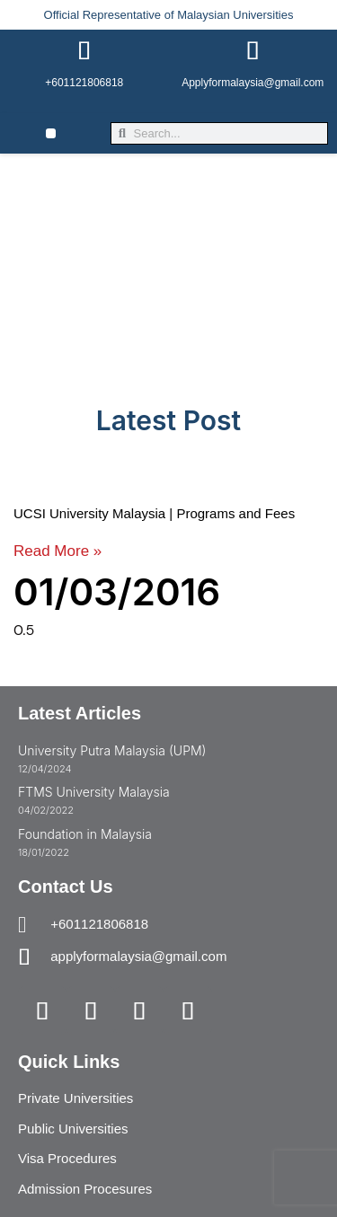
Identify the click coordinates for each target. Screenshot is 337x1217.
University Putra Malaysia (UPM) (112, 750)
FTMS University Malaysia (94, 791)
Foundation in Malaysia (85, 834)
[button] (51, 133)
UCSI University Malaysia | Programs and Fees (154, 513)
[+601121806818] (84, 51)
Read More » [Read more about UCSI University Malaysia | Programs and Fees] (57, 551)
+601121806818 (84, 82)
